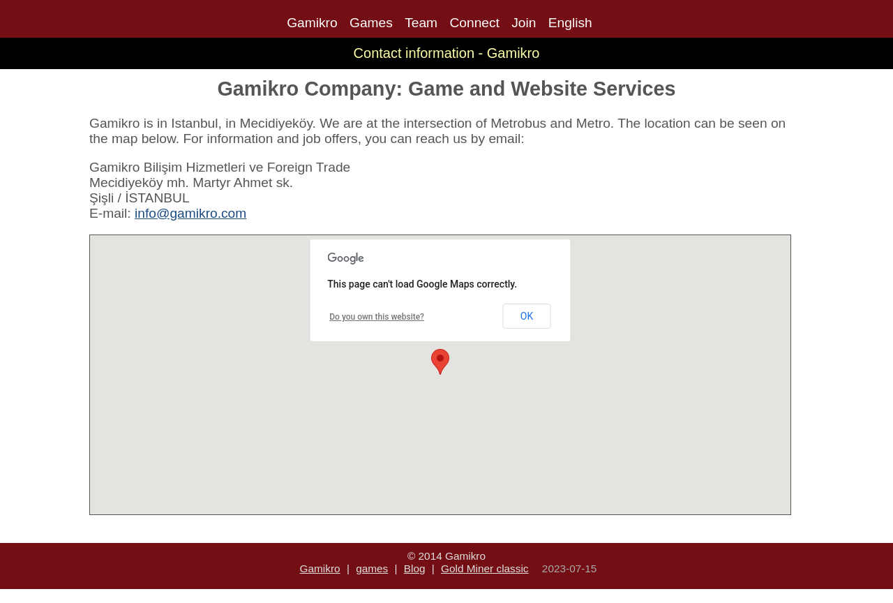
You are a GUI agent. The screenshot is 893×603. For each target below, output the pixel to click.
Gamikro (312, 22)
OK (526, 316)
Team (421, 22)
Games (371, 22)
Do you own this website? (376, 317)
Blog (415, 568)
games (372, 568)
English (570, 22)
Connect (474, 22)
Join (523, 22)
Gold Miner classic (484, 568)
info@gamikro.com (190, 213)
